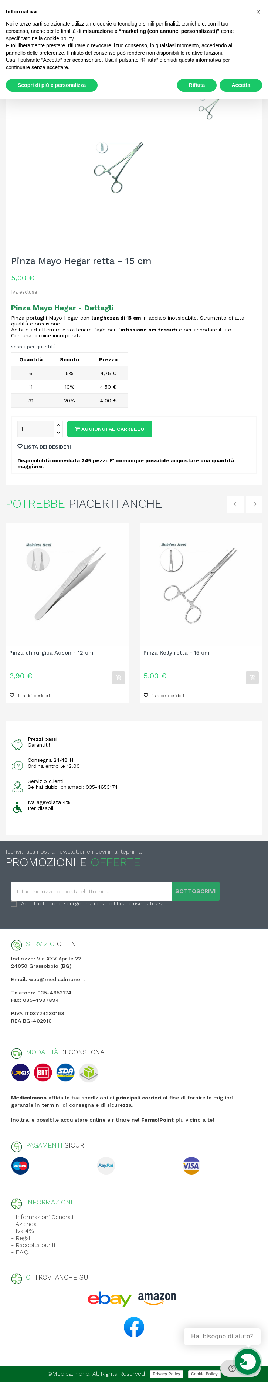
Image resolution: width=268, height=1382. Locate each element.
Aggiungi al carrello (110, 429)
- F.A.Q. (20, 1252)
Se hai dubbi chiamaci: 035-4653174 (73, 787)
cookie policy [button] (59, 38)
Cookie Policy (204, 1374)
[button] (258, 12)
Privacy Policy (166, 1374)
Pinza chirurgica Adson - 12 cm (51, 653)
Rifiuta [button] (197, 85)
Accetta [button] (240, 85)
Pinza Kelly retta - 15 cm (176, 653)
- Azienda (24, 1223)
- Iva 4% (22, 1230)
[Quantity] (35, 429)
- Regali (21, 1237)
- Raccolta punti (33, 1244)
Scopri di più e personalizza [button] (52, 85)
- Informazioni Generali (42, 1216)
